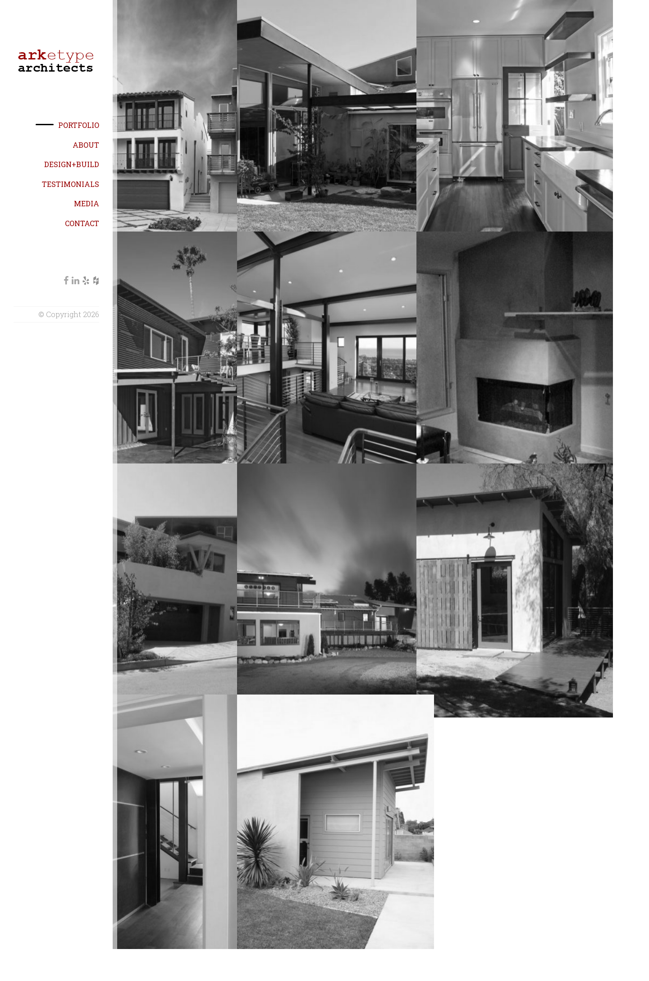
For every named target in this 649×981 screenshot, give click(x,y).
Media (86, 203)
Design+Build (71, 164)
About (86, 145)
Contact (82, 223)
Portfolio (78, 125)
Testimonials (70, 184)
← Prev (361, 949)
